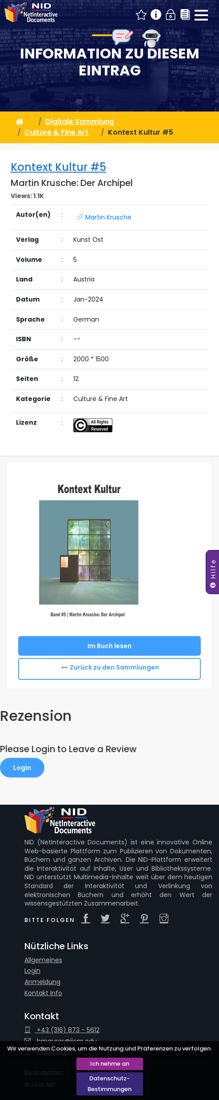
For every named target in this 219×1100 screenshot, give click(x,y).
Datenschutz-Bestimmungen (109, 1083)
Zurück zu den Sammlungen (114, 667)
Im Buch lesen (109, 645)
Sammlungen (185, 15)
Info (156, 15)
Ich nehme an (109, 1063)
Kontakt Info (43, 993)
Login (170, 15)
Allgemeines (43, 960)
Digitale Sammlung (79, 121)
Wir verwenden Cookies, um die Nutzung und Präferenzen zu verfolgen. (109, 1048)
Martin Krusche (104, 217)
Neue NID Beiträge (141, 15)
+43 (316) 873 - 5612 (62, 1030)
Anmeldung (42, 982)
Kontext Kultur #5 (58, 167)
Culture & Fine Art (56, 132)
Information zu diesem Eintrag (109, 62)
